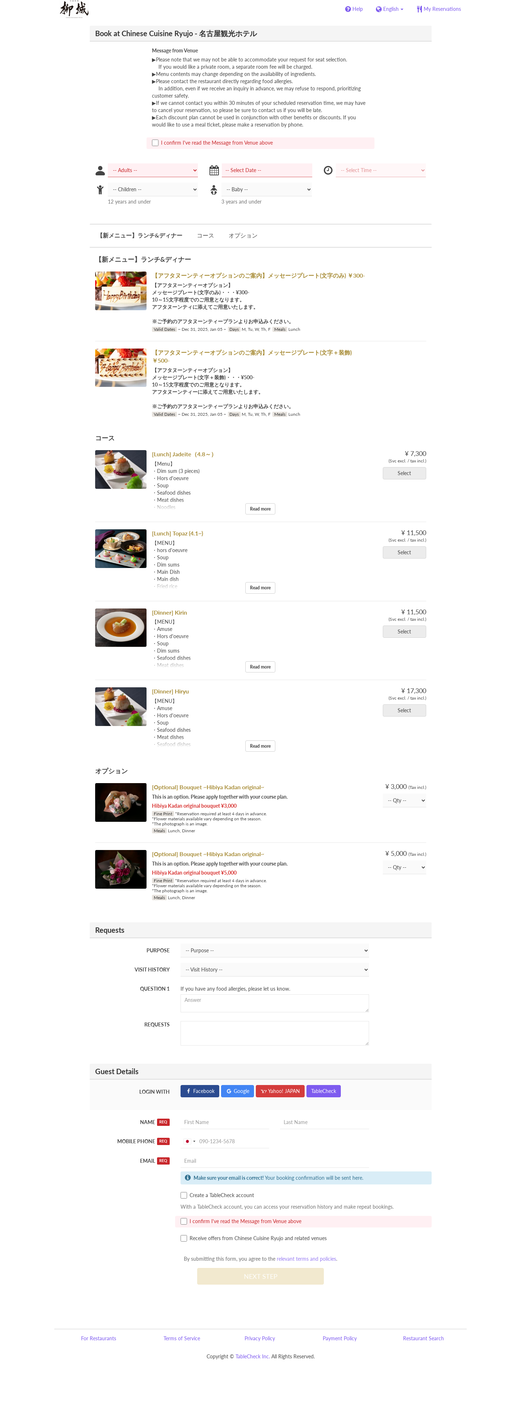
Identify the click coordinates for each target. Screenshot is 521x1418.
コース (205, 235)
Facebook (200, 1091)
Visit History (152, 969)
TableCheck (323, 1091)
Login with (154, 1092)
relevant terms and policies (306, 1259)
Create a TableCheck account (217, 1195)
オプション (243, 235)
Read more (260, 509)
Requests (157, 1024)
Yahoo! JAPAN (280, 1091)
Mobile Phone (143, 1141)
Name (155, 1122)
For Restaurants (98, 1338)
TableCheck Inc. (253, 1356)
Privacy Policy (260, 1338)
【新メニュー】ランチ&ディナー (139, 235)
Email (155, 1161)
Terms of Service (182, 1338)
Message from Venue (175, 50)
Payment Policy (340, 1338)
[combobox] (189, 1141)
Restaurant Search (423, 1338)
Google (237, 1091)
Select (407, 473)
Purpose (158, 950)
